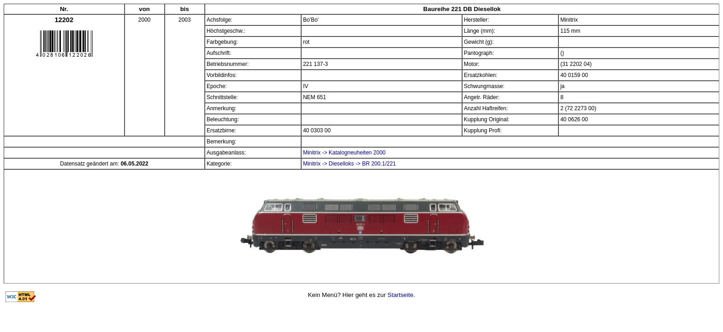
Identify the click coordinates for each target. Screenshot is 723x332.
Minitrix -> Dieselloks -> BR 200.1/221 (349, 163)
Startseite (400, 294)
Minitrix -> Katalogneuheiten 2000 (344, 152)
